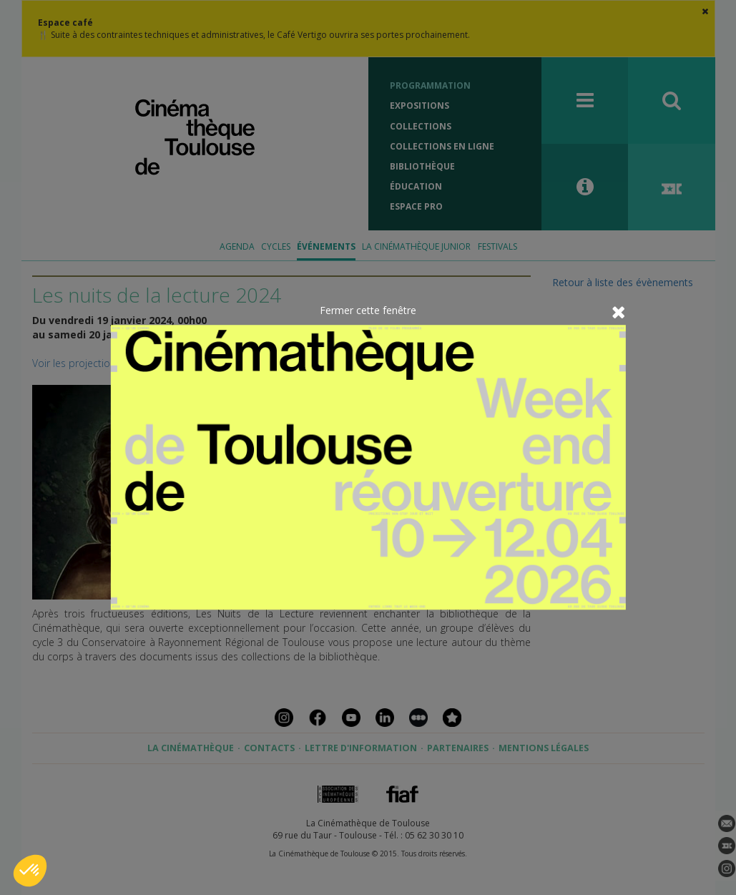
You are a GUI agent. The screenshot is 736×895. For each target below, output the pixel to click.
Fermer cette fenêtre (368, 310)
